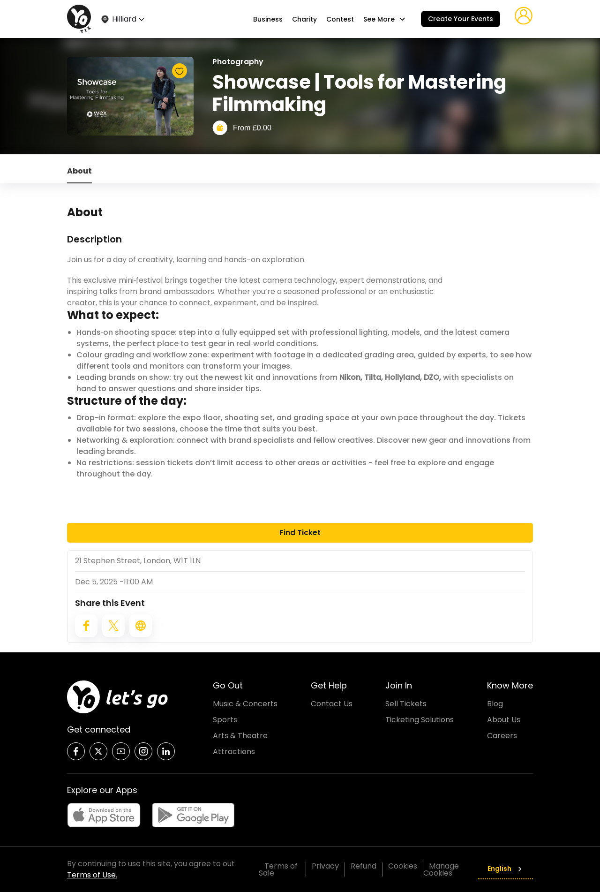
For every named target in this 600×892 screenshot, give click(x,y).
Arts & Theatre (240, 735)
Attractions (234, 751)
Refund (363, 866)
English (506, 868)
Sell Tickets (406, 703)
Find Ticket (300, 532)
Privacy (325, 866)
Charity (304, 19)
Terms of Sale (278, 869)
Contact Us (331, 703)
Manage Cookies (441, 869)
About (79, 171)
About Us (503, 719)
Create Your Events (460, 18)
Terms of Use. (92, 874)
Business (268, 19)
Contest (340, 19)
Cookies (402, 866)
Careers (502, 735)
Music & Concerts (245, 703)
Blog (495, 703)
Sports (225, 719)
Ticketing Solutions (419, 719)
